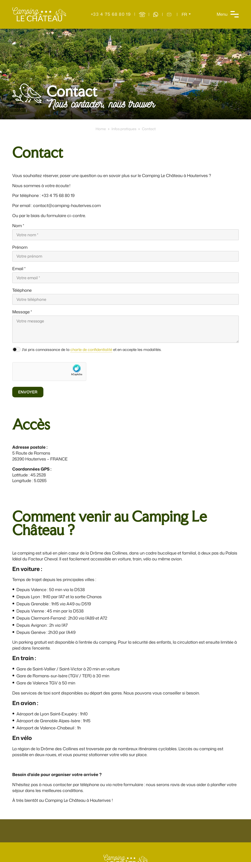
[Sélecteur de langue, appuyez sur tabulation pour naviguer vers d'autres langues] (186, 14)
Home (101, 128)
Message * (22, 312)
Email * (18, 268)
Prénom (19, 247)
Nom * (18, 225)
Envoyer (28, 392)
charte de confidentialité (91, 349)
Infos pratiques (124, 128)
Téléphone (22, 290)
